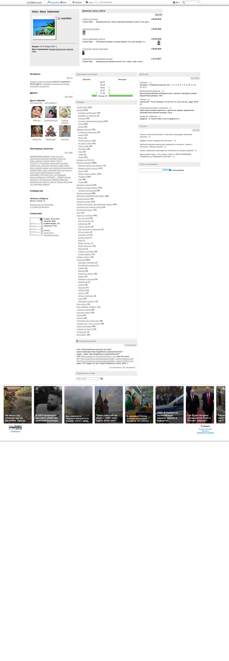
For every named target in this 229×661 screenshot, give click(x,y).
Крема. (81, 276)
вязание (33, 82)
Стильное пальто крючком (95, 49)
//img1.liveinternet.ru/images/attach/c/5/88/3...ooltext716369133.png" (107, 359)
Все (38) (196, 130)
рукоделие (34, 86)
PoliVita (52, 161)
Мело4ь (68, 177)
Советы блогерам (84, 326)
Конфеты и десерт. (85, 274)
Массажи (81, 249)
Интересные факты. (85, 210)
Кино (79, 213)
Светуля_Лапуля (49, 182)
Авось (91, 2)
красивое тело (84, 235)
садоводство (44, 86)
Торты (80, 299)
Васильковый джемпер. (150, 91)
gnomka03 (64, 163)
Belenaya (36, 120)
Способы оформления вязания (90, 121)
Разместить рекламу (205, 433)
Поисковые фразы (51, 235)
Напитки (81, 285)
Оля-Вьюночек (46, 180)
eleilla (52, 163)
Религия (80, 318)
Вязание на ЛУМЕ (84, 160)
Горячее (81, 268)
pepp (51, 168)
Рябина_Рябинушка (60, 180)
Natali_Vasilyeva (36, 161)
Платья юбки (83, 146)
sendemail (57, 168)
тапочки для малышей (87, 191)
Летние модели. (84, 141)
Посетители (48, 233)
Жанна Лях (36, 139)
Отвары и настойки (86, 252)
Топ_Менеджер (36, 184)
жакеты (81, 135)
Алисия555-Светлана (56, 170)
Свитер (143, 99)
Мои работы (82, 304)
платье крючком (90, 19)
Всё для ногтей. (84, 221)
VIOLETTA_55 (35, 163)
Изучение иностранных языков (89, 207)
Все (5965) (195, 78)
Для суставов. (83, 232)
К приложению (130, 345)
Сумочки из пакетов (85, 329)
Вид (178, 3)
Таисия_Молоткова (64, 182)
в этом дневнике (177, 170)
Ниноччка (65, 139)
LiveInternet (35, 2)
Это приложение (115, 367)
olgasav (45, 168)
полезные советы (84, 310)
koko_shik (40, 166)
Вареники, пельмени (86, 263)
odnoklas (38, 168)
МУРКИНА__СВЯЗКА (55, 177)
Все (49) (158, 15)
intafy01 (33, 166)
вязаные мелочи (83, 199)
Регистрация (54, 2)
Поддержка (174, 2)
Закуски (81, 271)
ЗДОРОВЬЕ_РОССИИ (39, 175)
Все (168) (69, 97)
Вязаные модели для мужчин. (90, 166)
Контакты (205, 431)
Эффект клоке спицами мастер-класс (156, 141)
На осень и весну (85, 143)
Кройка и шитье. (83, 257)
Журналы (82, 118)
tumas (44, 170)
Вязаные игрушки (84, 193)
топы (80, 152)
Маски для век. (84, 243)
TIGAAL (59, 161)
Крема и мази (83, 238)
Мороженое (83, 282)
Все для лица (83, 218)
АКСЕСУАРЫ (82, 107)
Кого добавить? (51, 103)
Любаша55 (61, 175)
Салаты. (81, 293)
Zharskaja (46, 163)
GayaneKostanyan (51, 120)
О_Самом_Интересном (39, 207)
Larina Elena (59, 18)
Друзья (43, 12)
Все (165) (69, 153)
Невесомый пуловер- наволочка (154, 108)
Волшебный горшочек (87, 265)
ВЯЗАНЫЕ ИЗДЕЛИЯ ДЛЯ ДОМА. (90, 196)
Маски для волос (85, 246)
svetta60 (33, 170)
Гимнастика (82, 224)
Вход (65, 2)
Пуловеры (82, 149)
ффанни (46, 184)
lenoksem (54, 166)
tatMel (39, 170)
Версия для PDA (205, 429)
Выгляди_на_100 (37, 205)
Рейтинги (78, 2)
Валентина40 (40, 173)
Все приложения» (129, 367)
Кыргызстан (61, 49)
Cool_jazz (59, 156)
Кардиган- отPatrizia (148, 116)
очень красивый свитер (93, 39)
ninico (32, 168)
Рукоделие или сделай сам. (88, 321)
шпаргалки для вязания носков (97, 59)
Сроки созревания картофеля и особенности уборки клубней (166, 151)
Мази (80, 240)
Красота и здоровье (85, 215)
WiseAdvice (48, 205)
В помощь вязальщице (87, 132)
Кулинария (81, 260)
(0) (163, 91)
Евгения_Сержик (53, 173)
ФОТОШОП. (81, 335)
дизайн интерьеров (45, 82)
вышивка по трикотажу (87, 116)
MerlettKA (54, 159)
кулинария (46, 84)
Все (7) (70, 78)
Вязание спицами (84, 163)
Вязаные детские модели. (87, 188)
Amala (52, 156)
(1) (150, 83)
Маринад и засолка (86, 279)
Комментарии (53, 12)
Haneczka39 (35, 159)
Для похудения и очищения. (89, 229)
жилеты (81, 138)
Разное (80, 315)
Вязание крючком (84, 130)
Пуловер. (144, 83)
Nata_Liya (62, 159)
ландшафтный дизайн (60, 84)
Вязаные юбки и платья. (88, 168)
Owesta (46, 161)
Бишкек (53, 49)
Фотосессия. (82, 332)
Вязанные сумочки (84, 185)
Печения (82, 288)
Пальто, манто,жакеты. (87, 174)
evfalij (57, 163)
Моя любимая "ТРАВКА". (87, 307)
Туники (81, 182)
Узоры (80, 124)
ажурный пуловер (91, 29)
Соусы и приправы (85, 296)
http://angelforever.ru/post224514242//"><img (98, 356)
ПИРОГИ (81, 290)
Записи (35, 12)
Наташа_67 (34, 180)
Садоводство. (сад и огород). (88, 324)
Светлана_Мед (36, 182)
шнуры (81, 127)
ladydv (47, 166)
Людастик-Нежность (38, 177)
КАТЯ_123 (52, 175)
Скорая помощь (84, 254)
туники (81, 155)
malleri (61, 166)
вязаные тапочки (83, 202)
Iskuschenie (44, 159)
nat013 (67, 166)
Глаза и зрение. (84, 227)
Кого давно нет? (36, 103)
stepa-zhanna (67, 168)
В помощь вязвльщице (87, 113)
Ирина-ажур (51, 139)
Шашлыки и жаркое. (86, 301)
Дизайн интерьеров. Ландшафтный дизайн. (94, 204)
